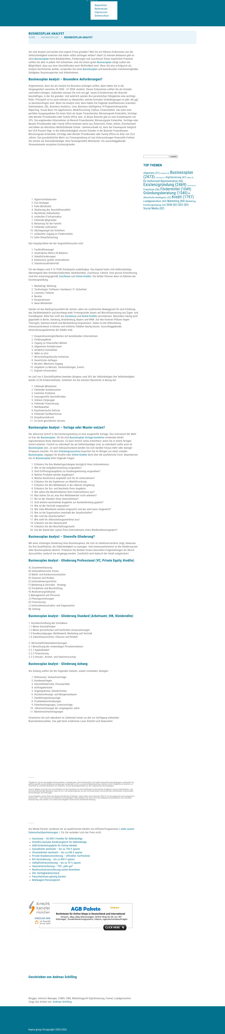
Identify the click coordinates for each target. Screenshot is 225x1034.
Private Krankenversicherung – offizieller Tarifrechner (61, 855)
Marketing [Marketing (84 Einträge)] (176, 201)
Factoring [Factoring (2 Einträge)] (191, 185)
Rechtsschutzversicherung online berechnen (56, 869)
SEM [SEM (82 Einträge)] (172, 204)
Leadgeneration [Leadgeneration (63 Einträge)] (155, 201)
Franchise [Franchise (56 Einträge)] (151, 189)
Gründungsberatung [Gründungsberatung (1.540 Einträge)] (165, 192)
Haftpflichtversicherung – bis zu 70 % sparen (56, 862)
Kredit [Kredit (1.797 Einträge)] (183, 197)
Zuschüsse (64, 276)
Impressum (101, 12)
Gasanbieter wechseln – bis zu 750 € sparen (56, 848)
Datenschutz (102, 15)
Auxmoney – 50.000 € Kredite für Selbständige (57, 838)
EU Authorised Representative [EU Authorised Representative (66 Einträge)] (163, 181)
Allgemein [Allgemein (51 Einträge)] (151, 173)
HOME (32, 37)
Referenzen (101, 8)
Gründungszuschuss (70, 451)
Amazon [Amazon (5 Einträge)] (164, 173)
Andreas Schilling (64, 977)
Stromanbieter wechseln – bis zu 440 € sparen (57, 852)
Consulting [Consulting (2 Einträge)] (160, 178)
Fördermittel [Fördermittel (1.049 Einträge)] (175, 189)
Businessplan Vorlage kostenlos (87, 437)
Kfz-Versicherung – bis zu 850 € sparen (53, 859)
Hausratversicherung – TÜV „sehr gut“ (52, 866)
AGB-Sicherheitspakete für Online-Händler (54, 845)
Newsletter (101, 5)
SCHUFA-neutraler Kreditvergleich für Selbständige (59, 842)
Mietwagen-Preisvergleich (46, 879)
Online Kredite (83, 276)
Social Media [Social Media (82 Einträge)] (153, 208)
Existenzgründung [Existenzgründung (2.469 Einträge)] (165, 184)
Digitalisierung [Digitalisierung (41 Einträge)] (176, 177)
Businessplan (49, 37)
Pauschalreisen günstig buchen (49, 876)
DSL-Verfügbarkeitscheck (45, 873)
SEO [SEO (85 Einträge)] (183, 204)
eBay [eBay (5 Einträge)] (190, 177)
